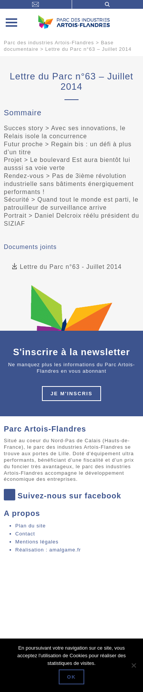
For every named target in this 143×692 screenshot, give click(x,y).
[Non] (133, 665)
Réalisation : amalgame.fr (48, 550)
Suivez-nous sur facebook (62, 495)
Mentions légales (37, 542)
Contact (25, 534)
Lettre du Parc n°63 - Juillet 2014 (66, 267)
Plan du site (30, 526)
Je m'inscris (71, 393)
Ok (71, 677)
